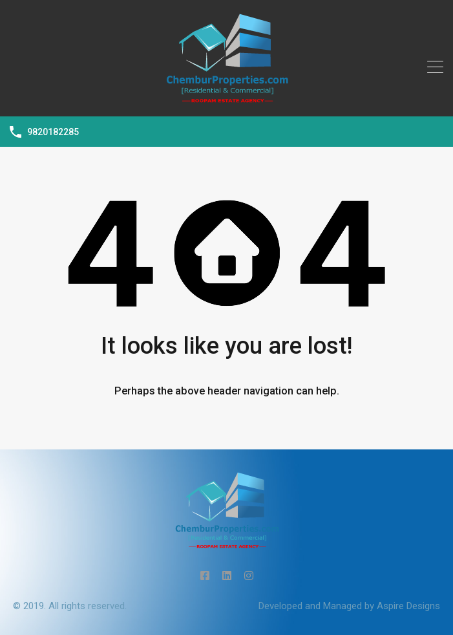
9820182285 (53, 132)
